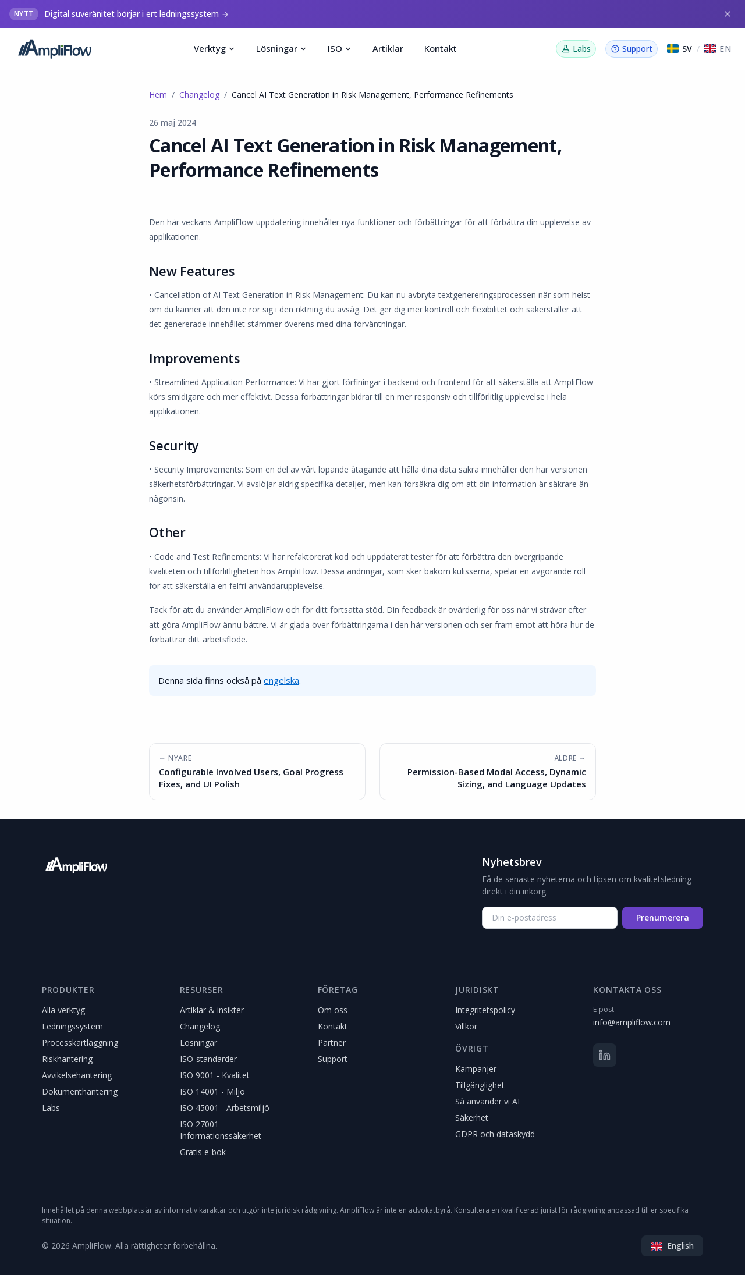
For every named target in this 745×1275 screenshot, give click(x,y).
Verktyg (214, 48)
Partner (332, 1042)
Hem (158, 94)
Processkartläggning (80, 1042)
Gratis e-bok (203, 1151)
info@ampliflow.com (631, 1022)
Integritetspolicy (485, 1009)
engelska (281, 680)
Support (332, 1058)
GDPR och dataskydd (495, 1133)
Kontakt (440, 48)
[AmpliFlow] (76, 865)
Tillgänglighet (480, 1085)
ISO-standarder (208, 1058)
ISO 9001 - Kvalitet (215, 1075)
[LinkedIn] (604, 1055)
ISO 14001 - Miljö (212, 1091)
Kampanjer (475, 1068)
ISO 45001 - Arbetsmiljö (224, 1107)
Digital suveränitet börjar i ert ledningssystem (131, 13)
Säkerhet (471, 1117)
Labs (51, 1107)
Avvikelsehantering (77, 1075)
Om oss (332, 1009)
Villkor (466, 1026)
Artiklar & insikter (212, 1009)
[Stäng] (727, 14)
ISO (340, 48)
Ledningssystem (72, 1026)
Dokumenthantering (80, 1091)
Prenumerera (662, 917)
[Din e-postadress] (550, 918)
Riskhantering (67, 1058)
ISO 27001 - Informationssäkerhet (220, 1129)
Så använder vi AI (487, 1101)
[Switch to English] (717, 49)
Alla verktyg (63, 1009)
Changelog (199, 94)
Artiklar (387, 48)
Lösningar (281, 48)
